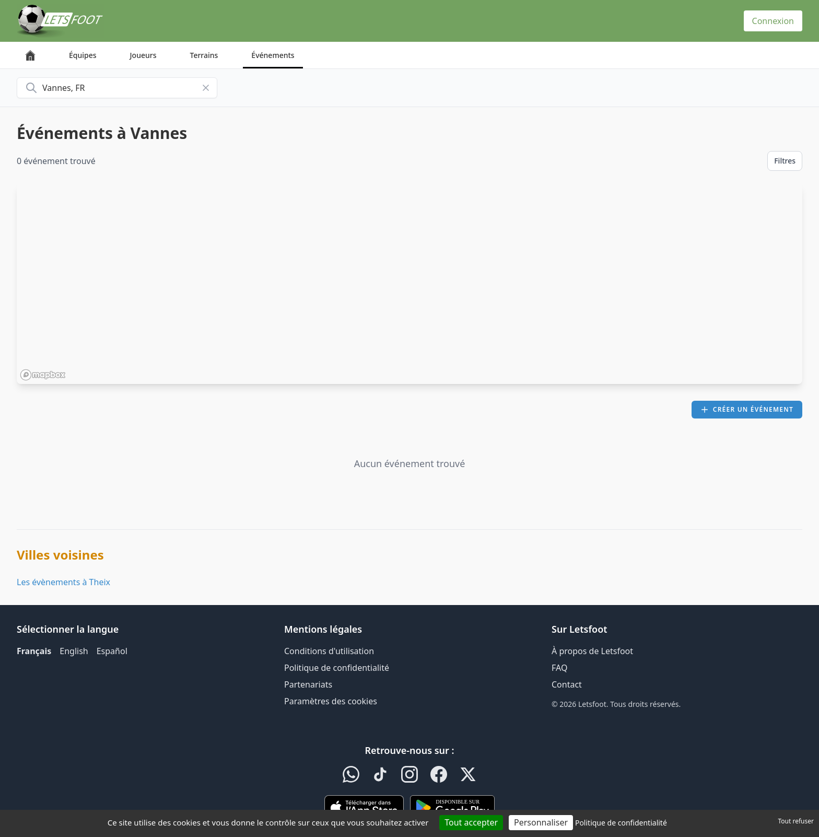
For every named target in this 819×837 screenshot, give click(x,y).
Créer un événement (746, 409)
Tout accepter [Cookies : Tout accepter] (471, 822)
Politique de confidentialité (336, 667)
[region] (409, 283)
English (74, 651)
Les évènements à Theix (63, 582)
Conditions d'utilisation (329, 651)
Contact (567, 684)
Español (112, 651)
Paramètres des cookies (330, 701)
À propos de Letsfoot (592, 651)
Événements (272, 55)
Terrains (204, 55)
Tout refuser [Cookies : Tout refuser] (796, 821)
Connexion (773, 21)
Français (34, 651)
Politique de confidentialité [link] (621, 823)
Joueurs (143, 55)
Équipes (83, 55)
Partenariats (308, 684)
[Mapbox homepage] (43, 375)
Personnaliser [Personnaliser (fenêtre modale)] (541, 822)
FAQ (559, 667)
